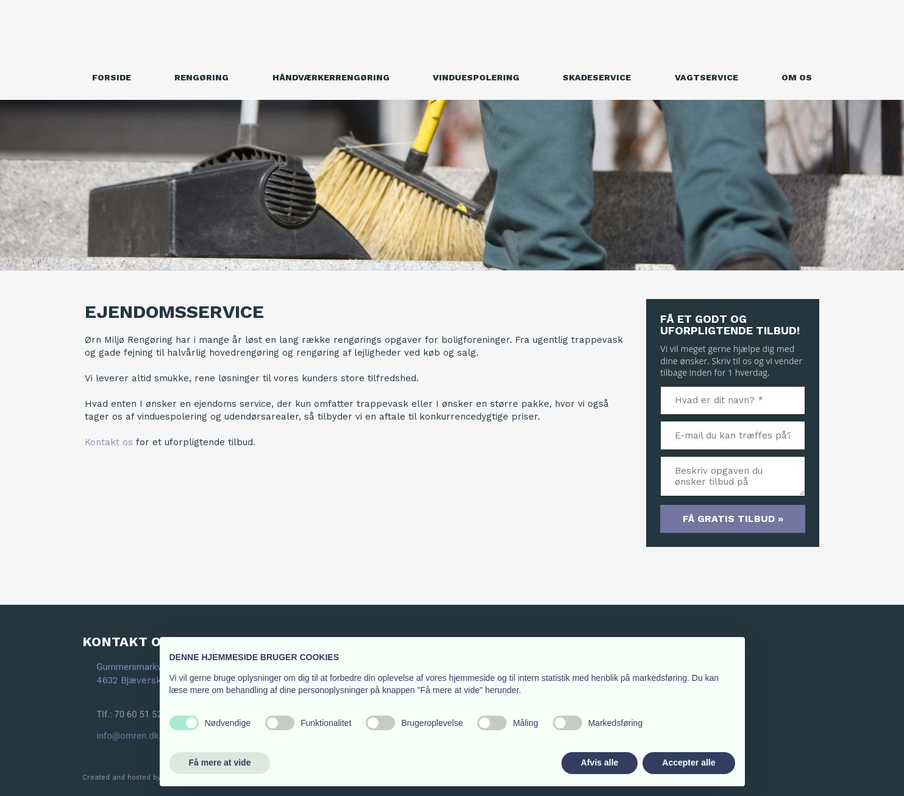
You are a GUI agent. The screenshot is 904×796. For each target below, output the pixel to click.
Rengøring (201, 77)
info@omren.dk (127, 735)
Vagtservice (706, 77)
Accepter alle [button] (688, 762)
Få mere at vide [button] (220, 762)
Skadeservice (597, 77)
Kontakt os (109, 442)
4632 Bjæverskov (134, 680)
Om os (796, 77)
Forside (111, 77)
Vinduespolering (476, 77)
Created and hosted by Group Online (145, 777)
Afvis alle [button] (599, 762)
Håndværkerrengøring (331, 77)
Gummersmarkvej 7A (139, 666)
